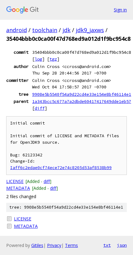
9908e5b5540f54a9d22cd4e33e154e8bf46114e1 (81, 94)
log (38, 59)
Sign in (120, 10)
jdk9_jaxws (90, 30)
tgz (53, 59)
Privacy (54, 245)
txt (107, 245)
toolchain (44, 30)
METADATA (18, 188)
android (16, 30)
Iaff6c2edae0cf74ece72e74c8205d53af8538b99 (61, 167)
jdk (66, 30)
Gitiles (37, 245)
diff (40, 108)
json (122, 245)
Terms (71, 245)
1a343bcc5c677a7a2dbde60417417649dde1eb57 (81, 101)
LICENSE (15, 181)
